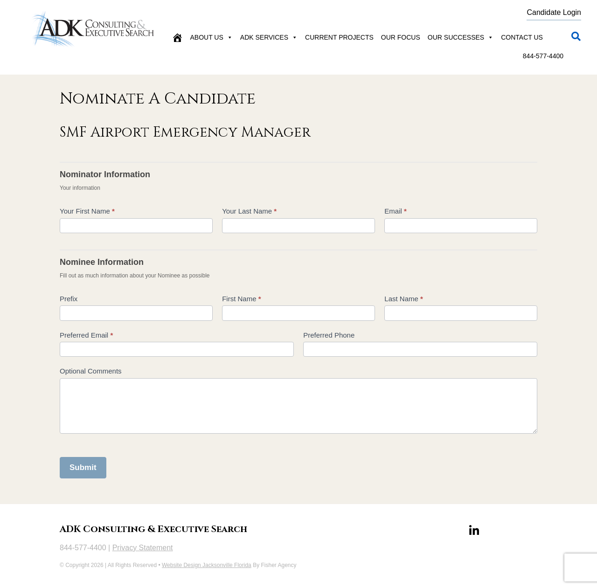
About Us (211, 37)
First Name (241, 299)
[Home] (177, 37)
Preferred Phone (328, 335)
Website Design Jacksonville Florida (206, 565)
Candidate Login (554, 12)
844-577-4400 (543, 56)
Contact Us (522, 37)
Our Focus (400, 37)
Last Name (403, 299)
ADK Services (269, 37)
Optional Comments (91, 371)
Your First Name (87, 211)
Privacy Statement (142, 548)
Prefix (68, 299)
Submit (83, 467)
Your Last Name (249, 211)
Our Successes (460, 37)
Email (395, 211)
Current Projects (339, 37)
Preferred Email (86, 335)
